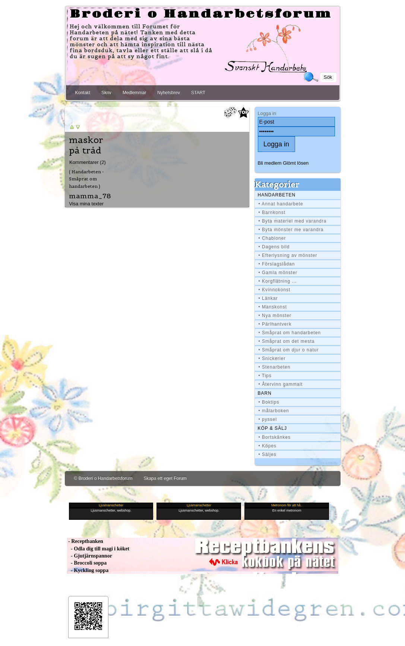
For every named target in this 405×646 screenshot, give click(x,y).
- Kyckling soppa (88, 570)
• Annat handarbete (281, 203)
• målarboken (274, 410)
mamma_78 (90, 196)
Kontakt (83, 92)
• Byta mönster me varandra (291, 229)
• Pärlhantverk (275, 324)
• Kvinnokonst (275, 289)
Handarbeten (277, 195)
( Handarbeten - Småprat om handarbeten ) (86, 179)
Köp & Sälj (272, 428)
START (198, 92)
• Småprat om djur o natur (289, 349)
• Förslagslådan (277, 264)
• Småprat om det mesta (287, 341)
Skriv (106, 92)
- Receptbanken (85, 541)
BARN (265, 393)
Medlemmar (134, 92)
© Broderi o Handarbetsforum (103, 478)
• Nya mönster (275, 315)
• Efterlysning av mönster (288, 255)
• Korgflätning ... (278, 281)
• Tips (265, 375)
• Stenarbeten (275, 367)
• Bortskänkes (275, 437)
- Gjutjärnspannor (89, 556)
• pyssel (268, 419)
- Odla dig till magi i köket (98, 549)
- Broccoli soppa (87, 563)
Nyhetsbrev (168, 92)
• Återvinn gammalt (281, 384)
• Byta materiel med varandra (293, 221)
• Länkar (268, 298)
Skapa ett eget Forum (164, 478)
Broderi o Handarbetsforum (201, 14)
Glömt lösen (296, 163)
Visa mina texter (86, 203)
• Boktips (269, 402)
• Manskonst (273, 307)
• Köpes (268, 445)
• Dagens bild (274, 246)
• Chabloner (272, 238)
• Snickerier (272, 358)
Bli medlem (270, 163)
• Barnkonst (272, 212)
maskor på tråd (86, 145)
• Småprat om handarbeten (290, 332)
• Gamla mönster (278, 272)
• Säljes (267, 454)
